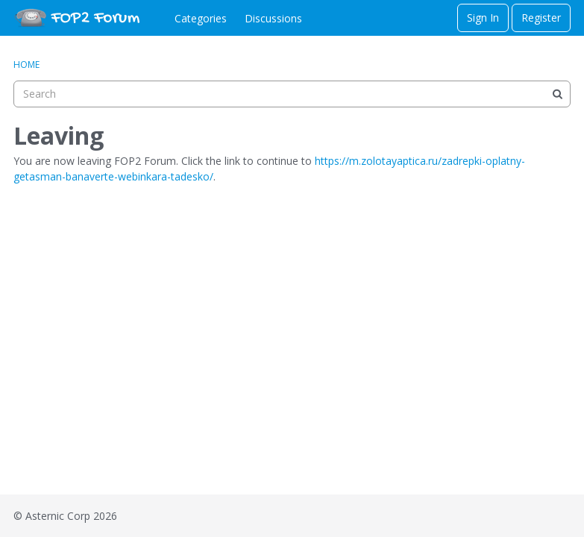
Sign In (483, 17)
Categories (201, 18)
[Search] (557, 94)
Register (541, 17)
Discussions (273, 18)
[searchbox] (292, 94)
